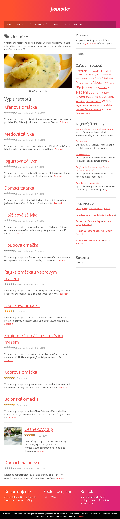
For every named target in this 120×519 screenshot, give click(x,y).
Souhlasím (80, 516)
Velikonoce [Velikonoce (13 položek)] (87, 105)
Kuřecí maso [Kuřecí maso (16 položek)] (107, 78)
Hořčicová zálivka (20, 215)
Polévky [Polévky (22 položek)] (104, 92)
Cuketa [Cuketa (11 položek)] (79, 74)
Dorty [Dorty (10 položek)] (94, 75)
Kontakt (79, 24)
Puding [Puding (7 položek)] (90, 97)
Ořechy (108, 230)
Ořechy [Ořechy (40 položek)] (104, 87)
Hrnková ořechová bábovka (90, 230)
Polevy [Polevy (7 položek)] (97, 93)
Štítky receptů (38, 24)
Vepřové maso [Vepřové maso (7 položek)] (98, 105)
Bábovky (80, 234)
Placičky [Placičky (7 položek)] (91, 93)
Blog (67, 24)
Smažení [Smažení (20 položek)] (80, 101)
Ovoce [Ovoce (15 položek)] (96, 87)
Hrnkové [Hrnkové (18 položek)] (106, 74)
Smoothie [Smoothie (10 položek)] (90, 101)
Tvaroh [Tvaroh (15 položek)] (97, 101)
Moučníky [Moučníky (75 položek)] (100, 82)
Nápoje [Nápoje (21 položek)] (80, 87)
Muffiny (28, 500)
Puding (107, 208)
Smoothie (86, 224)
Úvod (9, 24)
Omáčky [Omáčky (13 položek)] (88, 87)
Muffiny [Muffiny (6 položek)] (111, 83)
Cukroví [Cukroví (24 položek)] (86, 74)
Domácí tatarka (19, 188)
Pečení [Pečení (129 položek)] (82, 92)
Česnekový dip (38, 429)
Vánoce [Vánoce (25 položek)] (87, 109)
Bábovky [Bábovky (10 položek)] (108, 71)
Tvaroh (32, 497)
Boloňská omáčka (21, 399)
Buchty (79, 243)
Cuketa (107, 240)
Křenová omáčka (20, 107)
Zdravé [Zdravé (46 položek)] (106, 109)
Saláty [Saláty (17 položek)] (111, 96)
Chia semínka (95, 208)
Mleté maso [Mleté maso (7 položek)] (88, 83)
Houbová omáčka (21, 245)
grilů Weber (90, 43)
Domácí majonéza (21, 462)
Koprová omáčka (20, 372)
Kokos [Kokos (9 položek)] (91, 78)
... (114, 135)
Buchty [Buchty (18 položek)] (101, 70)
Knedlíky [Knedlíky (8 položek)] (85, 78)
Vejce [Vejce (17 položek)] (78, 105)
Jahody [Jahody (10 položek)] (79, 78)
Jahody (100, 214)
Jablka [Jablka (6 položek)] (114, 75)
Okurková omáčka (22, 305)
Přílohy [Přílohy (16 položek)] (97, 96)
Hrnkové (19, 500)
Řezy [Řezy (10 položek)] (88, 113)
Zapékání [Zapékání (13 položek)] (96, 109)
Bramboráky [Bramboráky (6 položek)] (92, 71)
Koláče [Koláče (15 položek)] (97, 78)
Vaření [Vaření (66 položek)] (107, 101)
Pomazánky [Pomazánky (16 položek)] (82, 96)
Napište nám (87, 503)
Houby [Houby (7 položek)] (99, 75)
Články (56, 24)
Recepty (21, 24)
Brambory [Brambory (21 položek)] (81, 70)
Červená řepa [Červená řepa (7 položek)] (81, 113)
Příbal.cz (55, 497)
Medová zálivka (19, 134)
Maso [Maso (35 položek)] (79, 82)
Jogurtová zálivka (20, 161)
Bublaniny (110, 214)
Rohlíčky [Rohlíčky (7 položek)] (104, 97)
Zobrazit (64, 122)
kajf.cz (46, 497)
